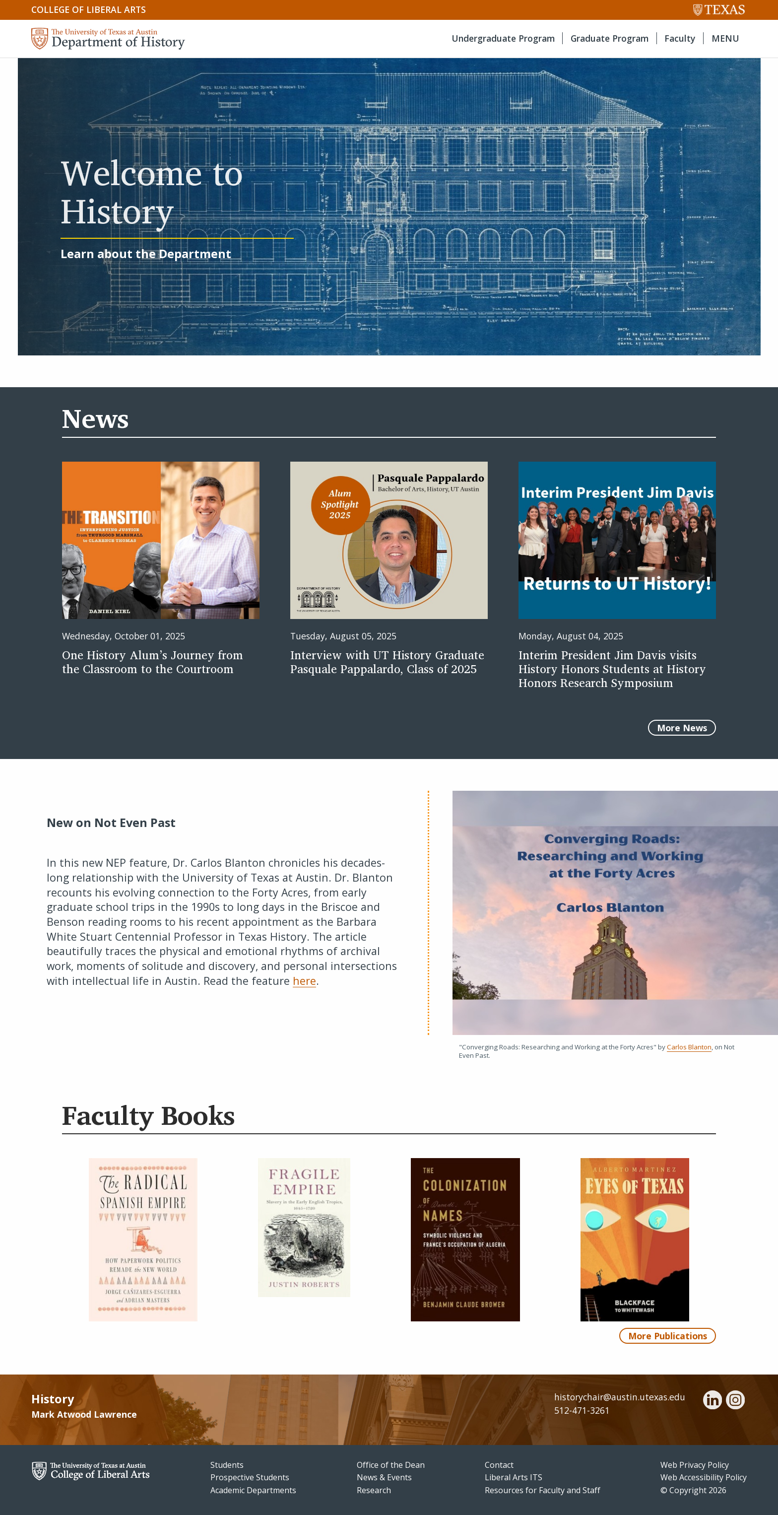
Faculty (679, 38)
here (304, 980)
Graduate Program (609, 38)
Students (227, 1464)
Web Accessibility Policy (703, 1477)
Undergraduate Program (503, 38)
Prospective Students (249, 1477)
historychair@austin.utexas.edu (619, 1397)
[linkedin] (712, 1401)
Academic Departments (253, 1490)
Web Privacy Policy (694, 1464)
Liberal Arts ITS (513, 1477)
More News (682, 728)
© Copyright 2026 (693, 1490)
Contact (499, 1464)
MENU (725, 38)
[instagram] (735, 1401)
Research (374, 1490)
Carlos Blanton (689, 1046)
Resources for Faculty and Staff (542, 1490)
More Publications (667, 1336)
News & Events (384, 1477)
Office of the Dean (391, 1464)
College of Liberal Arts (88, 9)
